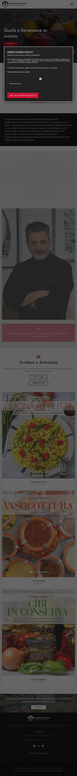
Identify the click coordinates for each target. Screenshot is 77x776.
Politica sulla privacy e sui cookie (18, 72)
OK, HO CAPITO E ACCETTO (23, 95)
